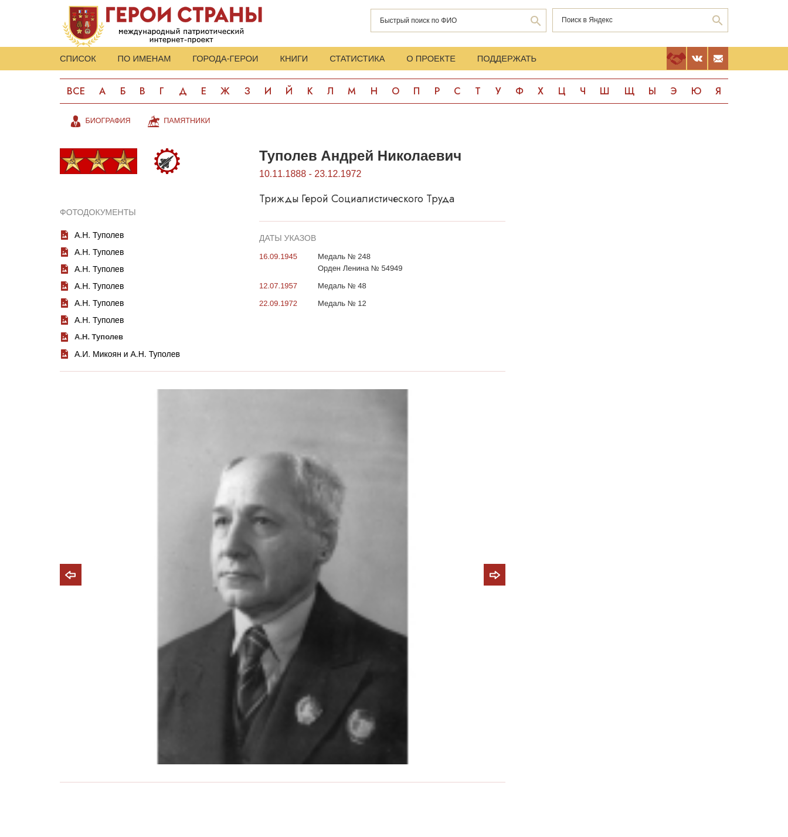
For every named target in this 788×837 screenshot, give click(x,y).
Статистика (408, 61)
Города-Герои (252, 61)
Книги (333, 61)
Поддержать (583, 61)
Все (76, 98)
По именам (158, 61)
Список (80, 61)
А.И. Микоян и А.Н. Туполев (127, 361)
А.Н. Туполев (99, 242)
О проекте (495, 61)
